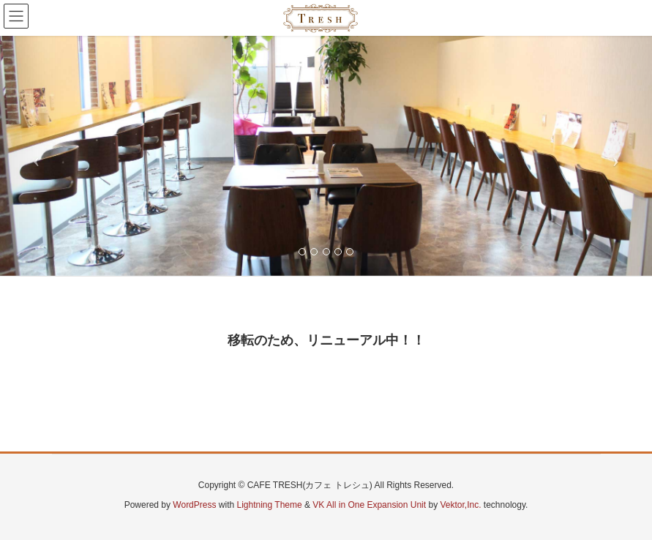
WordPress (194, 505)
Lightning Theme (269, 505)
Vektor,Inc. (460, 505)
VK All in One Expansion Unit (369, 505)
